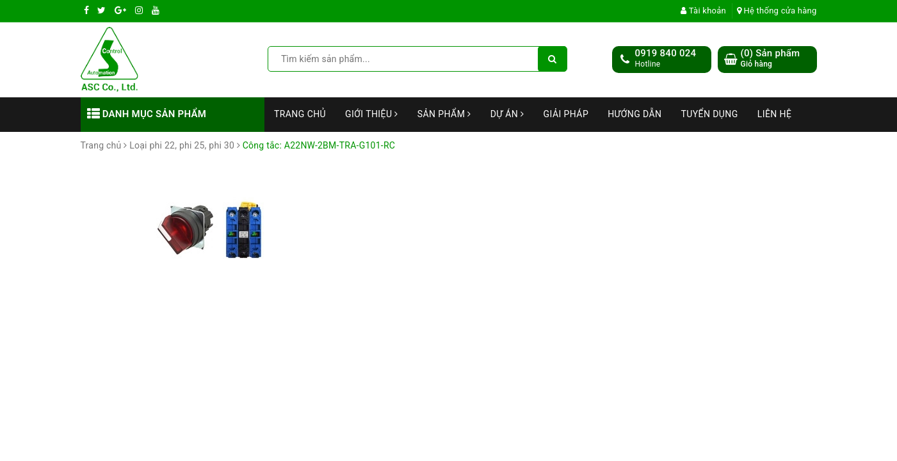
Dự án (507, 114)
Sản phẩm (444, 114)
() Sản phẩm (770, 58)
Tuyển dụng (709, 114)
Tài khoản (703, 10)
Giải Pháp (566, 114)
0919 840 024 (666, 53)
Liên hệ (774, 114)
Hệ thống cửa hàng (777, 10)
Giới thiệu (371, 114)
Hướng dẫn (634, 114)
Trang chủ (300, 114)
